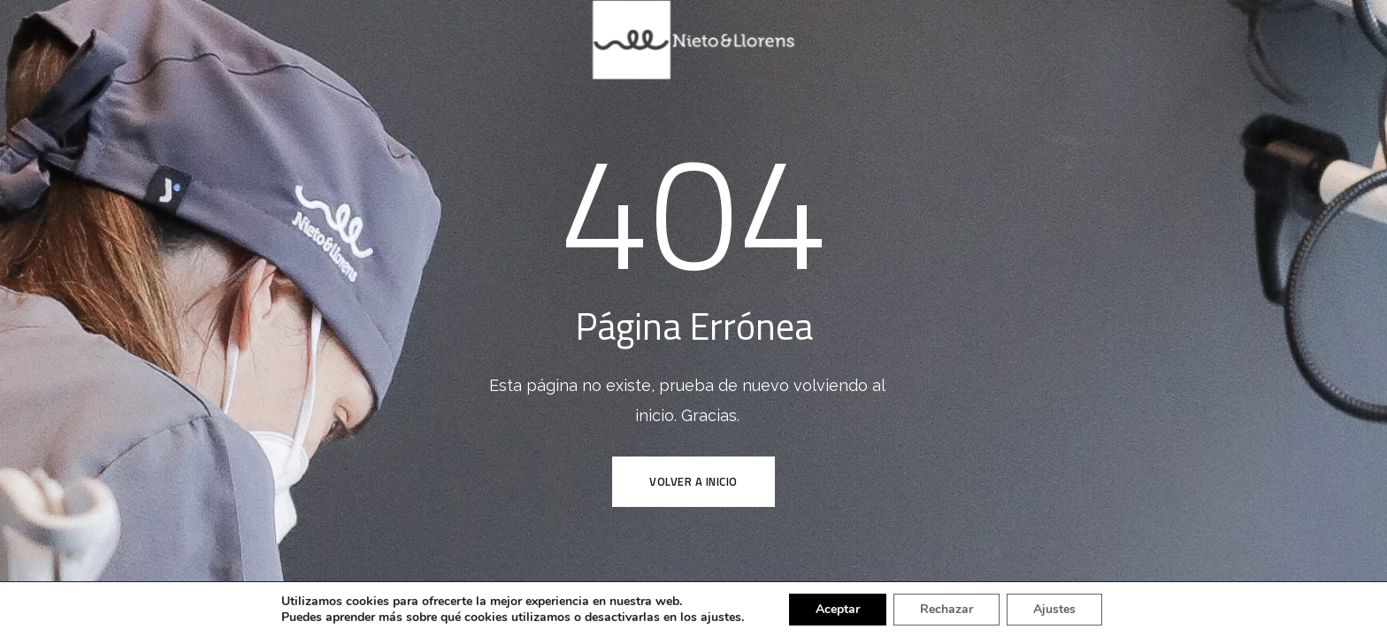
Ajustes (1054, 609)
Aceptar (838, 609)
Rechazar (946, 609)
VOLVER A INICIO (693, 481)
